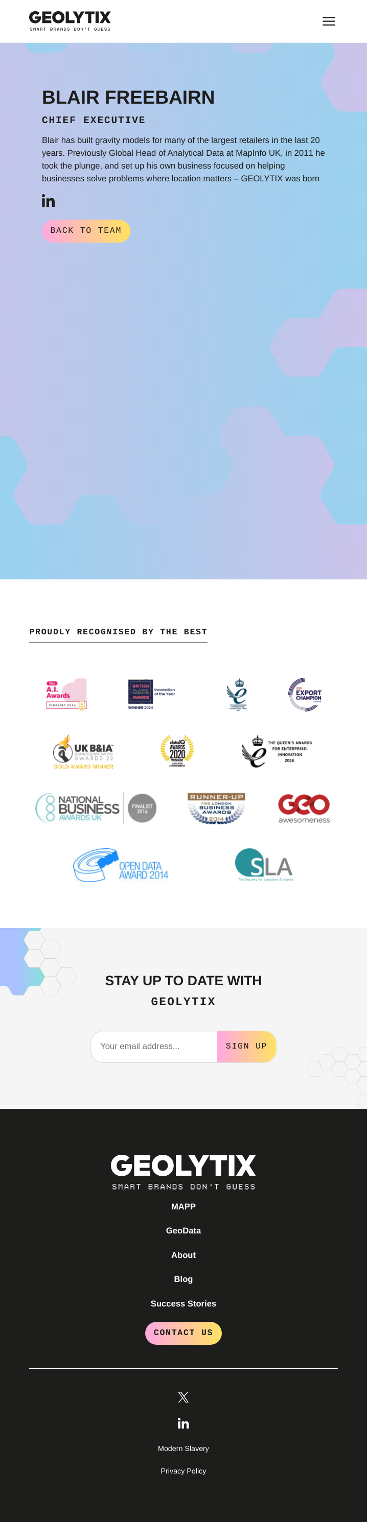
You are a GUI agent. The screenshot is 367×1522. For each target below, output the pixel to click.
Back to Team (86, 230)
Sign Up (246, 1045)
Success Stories (183, 1302)
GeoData (183, 1229)
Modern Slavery (183, 1448)
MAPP (183, 1205)
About (183, 1254)
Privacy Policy (184, 1470)
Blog (183, 1278)
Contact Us (183, 1332)
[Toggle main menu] (328, 21)
